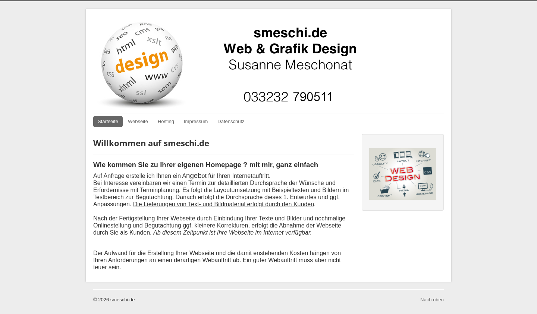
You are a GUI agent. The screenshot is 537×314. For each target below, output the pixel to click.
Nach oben (432, 299)
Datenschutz (230, 121)
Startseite (108, 121)
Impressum (196, 121)
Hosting (166, 121)
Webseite (138, 121)
